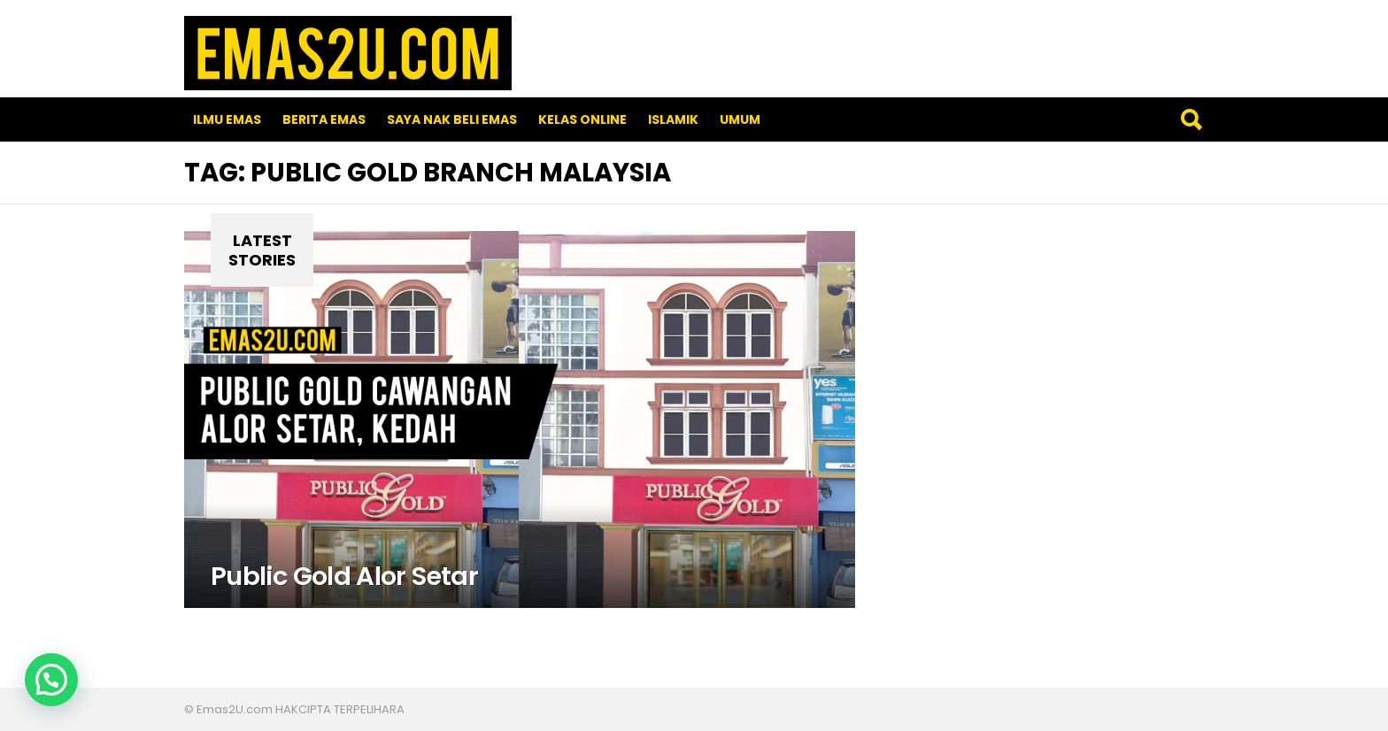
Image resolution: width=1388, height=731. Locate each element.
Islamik (673, 119)
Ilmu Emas (227, 119)
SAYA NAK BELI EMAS (452, 119)
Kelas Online (582, 119)
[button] (51, 679)
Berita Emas (324, 119)
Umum (740, 119)
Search (1190, 119)
